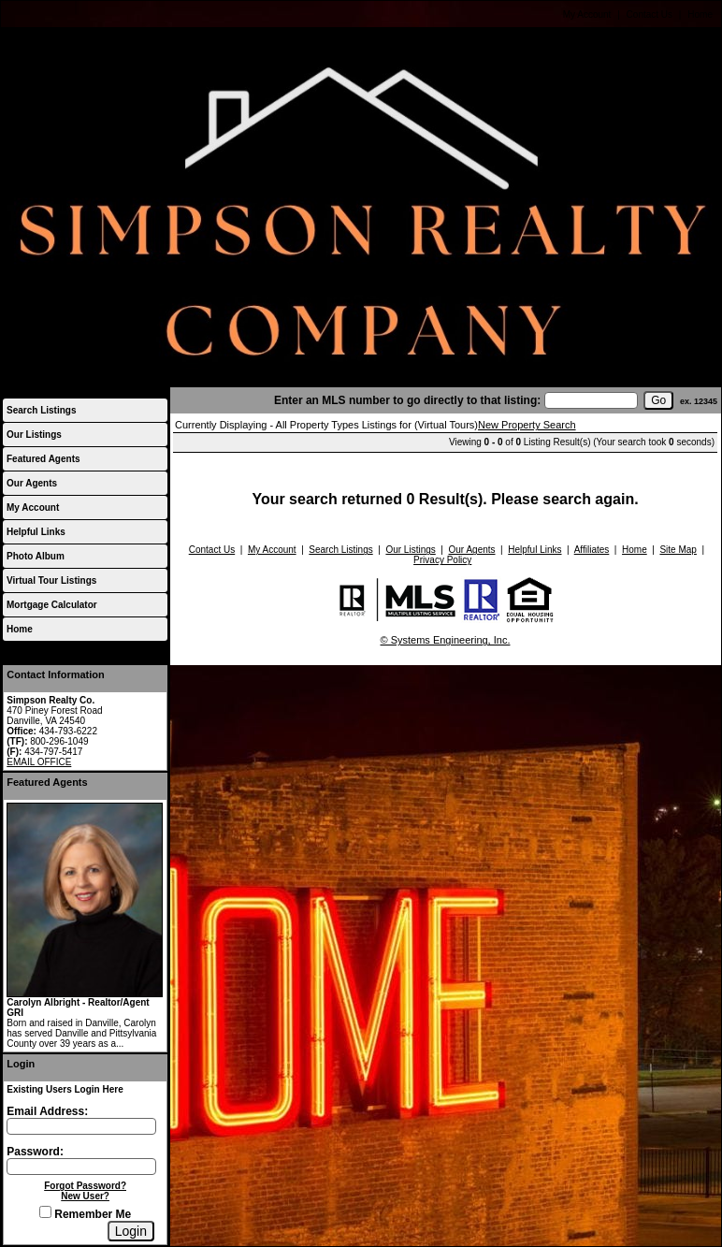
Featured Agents (43, 459)
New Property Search (527, 424)
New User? (85, 1196)
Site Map (677, 549)
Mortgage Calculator (52, 605)
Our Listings (34, 434)
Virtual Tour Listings (51, 580)
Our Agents (32, 483)
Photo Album (36, 556)
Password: (35, 1151)
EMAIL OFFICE (39, 762)
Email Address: (47, 1111)
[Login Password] (81, 1166)
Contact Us (649, 14)
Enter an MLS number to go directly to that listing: (407, 400)
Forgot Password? (85, 1186)
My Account (587, 14)
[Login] (131, 1231)
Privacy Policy (442, 560)
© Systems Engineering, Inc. (446, 639)
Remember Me (85, 1214)
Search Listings (41, 410)
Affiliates (592, 549)
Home (700, 14)
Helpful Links (36, 532)
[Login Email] (81, 1126)
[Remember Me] (45, 1212)
